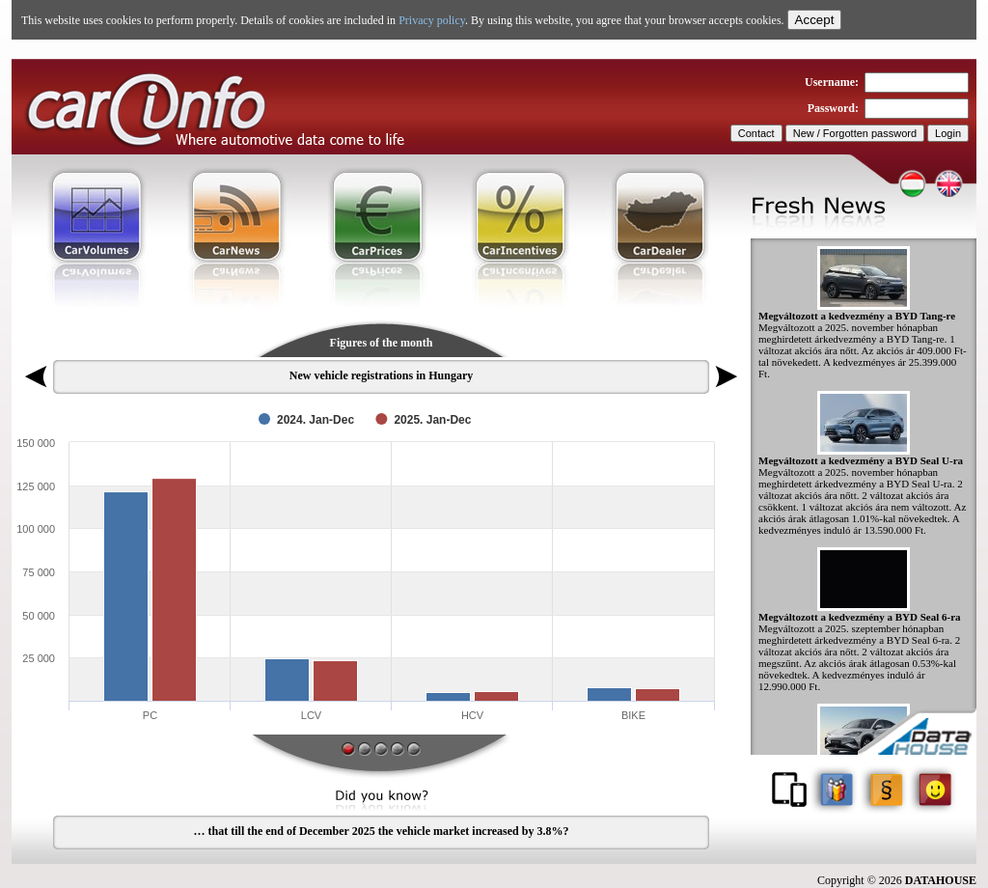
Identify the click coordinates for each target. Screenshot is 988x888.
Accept (815, 20)
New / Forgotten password (855, 133)
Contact (756, 133)
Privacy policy (431, 20)
